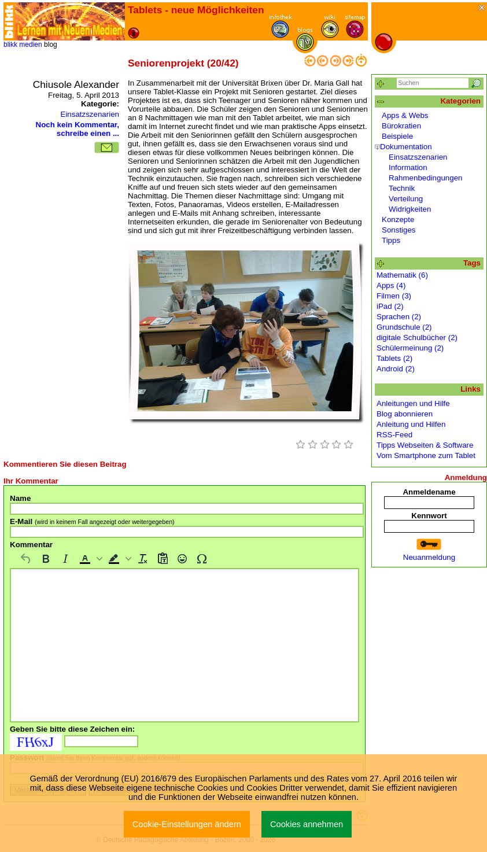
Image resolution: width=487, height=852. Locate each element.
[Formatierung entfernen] (143, 558)
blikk (10, 44)
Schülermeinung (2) (410, 348)
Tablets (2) (394, 358)
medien (30, 44)
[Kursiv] (65, 558)
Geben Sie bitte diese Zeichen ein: (72, 729)
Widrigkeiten (410, 209)
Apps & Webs (405, 115)
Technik (402, 188)
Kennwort (429, 515)
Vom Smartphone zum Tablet (426, 455)
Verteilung (406, 198)
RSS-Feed (394, 434)
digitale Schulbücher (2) (417, 337)
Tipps (391, 240)
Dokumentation (406, 146)
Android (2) (396, 368)
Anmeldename (429, 492)
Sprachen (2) (399, 316)
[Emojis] (182, 558)
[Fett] (46, 558)
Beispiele (397, 136)
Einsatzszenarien (90, 114)
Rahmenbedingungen (425, 178)
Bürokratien (401, 125)
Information (408, 167)
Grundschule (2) (404, 327)
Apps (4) (391, 285)
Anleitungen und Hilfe (413, 403)
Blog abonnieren (405, 414)
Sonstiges (399, 230)
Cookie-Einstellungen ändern (186, 824)
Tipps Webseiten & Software (425, 445)
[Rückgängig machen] (26, 558)
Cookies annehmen (306, 824)
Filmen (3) (394, 296)
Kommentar (31, 544)
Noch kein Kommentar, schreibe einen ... (77, 129)
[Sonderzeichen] (202, 558)
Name (20, 498)
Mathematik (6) (402, 275)
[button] (89, 558)
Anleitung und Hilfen (411, 424)
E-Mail (92, 521)
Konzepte (398, 219)
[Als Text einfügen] (162, 558)
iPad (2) (390, 306)
